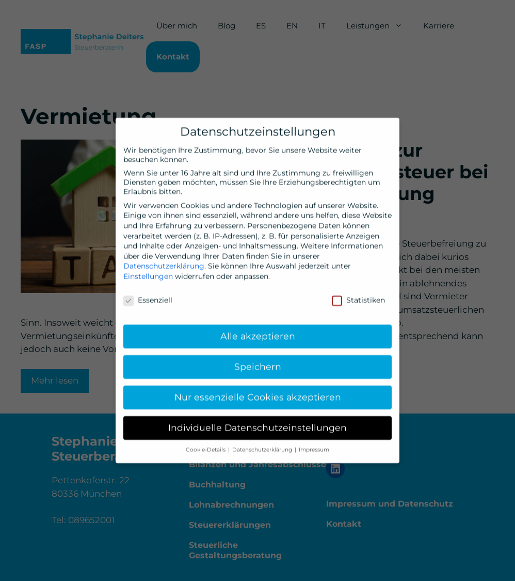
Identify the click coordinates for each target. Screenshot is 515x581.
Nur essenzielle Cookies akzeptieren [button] (257, 393)
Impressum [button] (314, 446)
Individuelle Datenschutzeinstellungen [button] (257, 424)
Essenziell (147, 296)
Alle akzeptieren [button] (257, 332)
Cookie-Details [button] (206, 446)
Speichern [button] (257, 363)
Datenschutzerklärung (163, 262)
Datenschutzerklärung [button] (263, 446)
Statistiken (358, 296)
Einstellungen (148, 273)
